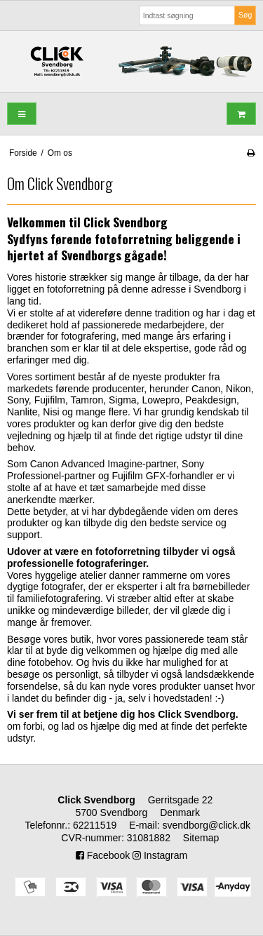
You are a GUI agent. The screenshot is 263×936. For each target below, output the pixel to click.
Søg (245, 15)
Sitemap (201, 837)
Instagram (160, 855)
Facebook (103, 855)
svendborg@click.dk (207, 825)
